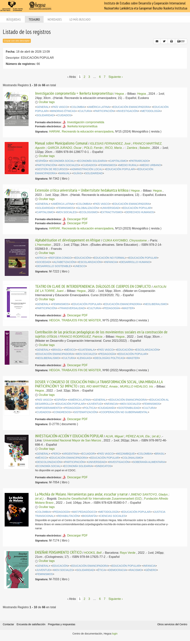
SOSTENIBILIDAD (129, 408)
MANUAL (64, 173)
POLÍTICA (89, 408)
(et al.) (39, 498)
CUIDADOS (64, 115)
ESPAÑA (42, 161)
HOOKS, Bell (92, 552)
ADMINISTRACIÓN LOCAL (86, 169)
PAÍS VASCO (60, 107)
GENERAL (43, 107)
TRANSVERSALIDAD (72, 308)
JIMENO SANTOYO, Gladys (149, 494)
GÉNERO (150, 570)
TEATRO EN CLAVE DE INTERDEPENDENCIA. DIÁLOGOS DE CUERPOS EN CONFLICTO (93, 286)
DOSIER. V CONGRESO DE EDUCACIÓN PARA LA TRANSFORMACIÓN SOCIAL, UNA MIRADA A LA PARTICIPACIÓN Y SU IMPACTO (99, 383)
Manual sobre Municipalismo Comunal (61, 143)
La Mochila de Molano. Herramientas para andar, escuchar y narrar (81, 494)
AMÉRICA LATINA (98, 107)
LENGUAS (84, 358)
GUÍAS (78, 173)
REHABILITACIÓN (68, 516)
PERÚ (56, 453)
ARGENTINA (70, 453)
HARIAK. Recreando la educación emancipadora (81, 131)
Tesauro (34, 19)
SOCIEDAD (43, 262)
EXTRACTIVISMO (111, 212)
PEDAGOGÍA (111, 308)
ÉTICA (101, 570)
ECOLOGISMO (88, 212)
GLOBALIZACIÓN (87, 208)
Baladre (145, 147)
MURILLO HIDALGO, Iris (136, 386)
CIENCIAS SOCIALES (113, 516)
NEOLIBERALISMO (155, 304)
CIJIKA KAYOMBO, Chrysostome (125, 240)
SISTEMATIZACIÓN (85, 412)
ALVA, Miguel (114, 436)
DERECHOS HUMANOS (140, 212)
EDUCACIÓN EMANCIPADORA (131, 107)
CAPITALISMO (118, 161)
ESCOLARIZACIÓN (90, 262)
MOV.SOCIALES (69, 165)
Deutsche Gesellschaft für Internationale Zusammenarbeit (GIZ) (100, 498)
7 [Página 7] (104, 76)
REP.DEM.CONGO (60, 257)
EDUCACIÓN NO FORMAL (109, 257)
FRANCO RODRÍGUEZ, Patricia (81, 336)
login (115, 633)
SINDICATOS (103, 466)
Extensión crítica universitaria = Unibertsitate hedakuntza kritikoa (81, 190)
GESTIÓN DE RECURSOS (52, 169)
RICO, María (113, 147)
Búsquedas (13, 19)
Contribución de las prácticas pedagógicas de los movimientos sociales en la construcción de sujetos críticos (101, 334)
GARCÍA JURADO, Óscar (65, 147)
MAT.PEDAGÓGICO (84, 512)
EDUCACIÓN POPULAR (120, 169)
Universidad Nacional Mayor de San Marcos (72, 440)
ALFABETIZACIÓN (64, 262)
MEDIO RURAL (128, 165)
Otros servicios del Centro (172, 624)
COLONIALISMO (132, 457)
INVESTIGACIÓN (128, 111)
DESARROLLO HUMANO (135, 262)
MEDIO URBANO (151, 165)
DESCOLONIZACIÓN (49, 462)
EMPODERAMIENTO (49, 408)
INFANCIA (111, 262)
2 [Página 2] (84, 76)
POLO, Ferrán (93, 147)
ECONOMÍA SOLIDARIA (92, 161)
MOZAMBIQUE (126, 453)
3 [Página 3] (89, 76)
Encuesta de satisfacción (31, 624)
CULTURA (85, 111)
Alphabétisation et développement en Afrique (67, 240)
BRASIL (57, 349)
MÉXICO (70, 349)
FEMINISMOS (108, 165)
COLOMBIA (78, 107)
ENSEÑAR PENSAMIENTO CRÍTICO (58, 552)
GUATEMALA (87, 349)
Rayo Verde (127, 552)
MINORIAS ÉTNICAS (63, 111)
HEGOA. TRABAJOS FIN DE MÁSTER (75, 320)
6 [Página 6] (100, 76)
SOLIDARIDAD (45, 115)
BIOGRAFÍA (89, 516)
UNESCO (79, 266)
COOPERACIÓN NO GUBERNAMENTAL (124, 412)
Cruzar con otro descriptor (17, 40)
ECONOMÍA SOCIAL (62, 161)
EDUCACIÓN (82, 257)
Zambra (132, 147)
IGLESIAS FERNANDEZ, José (110, 143)
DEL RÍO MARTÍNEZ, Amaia (98, 386)
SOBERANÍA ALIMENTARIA (149, 462)
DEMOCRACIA (117, 570)
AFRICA (41, 257)
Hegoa (119, 93)
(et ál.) (156, 436)
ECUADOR (88, 453)
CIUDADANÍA (107, 408)
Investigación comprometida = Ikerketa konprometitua (74, 93)
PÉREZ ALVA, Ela (138, 436)
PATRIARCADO (139, 161)
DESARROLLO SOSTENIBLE (54, 266)
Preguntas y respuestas (61, 624)
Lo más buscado (80, 19)
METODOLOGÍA (150, 111)
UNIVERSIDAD (110, 208)
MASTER (128, 308)
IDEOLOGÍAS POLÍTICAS (109, 358)
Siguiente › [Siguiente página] (116, 76)
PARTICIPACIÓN (104, 111)
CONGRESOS (62, 412)
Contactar (8, 624)
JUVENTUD (95, 404)
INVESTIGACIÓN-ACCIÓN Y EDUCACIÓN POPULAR (69, 435)
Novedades (55, 19)
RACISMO (136, 570)
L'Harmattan (43, 244)
